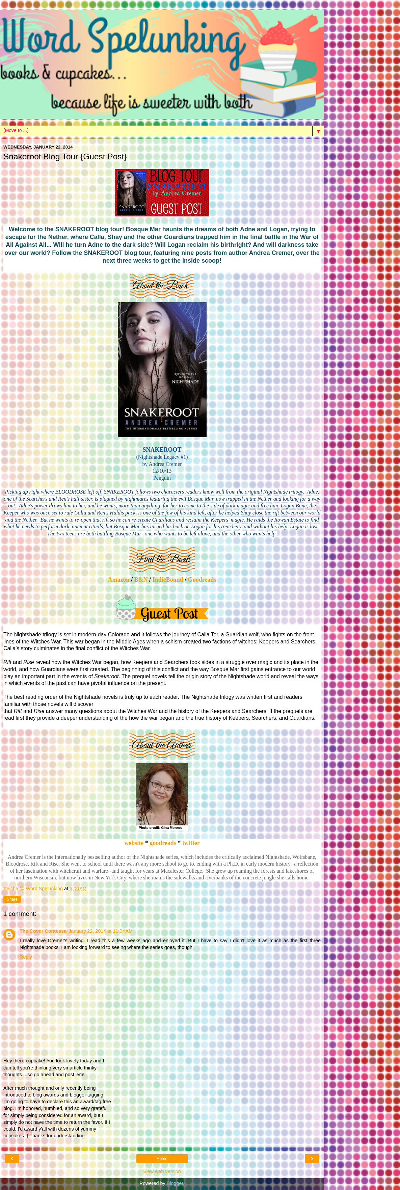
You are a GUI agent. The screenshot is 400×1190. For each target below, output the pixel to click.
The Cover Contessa (43, 931)
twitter (191, 843)
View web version (162, 1171)
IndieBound (168, 579)
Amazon (119, 579)
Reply (26, 957)
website (133, 843)
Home (162, 1158)
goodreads (164, 843)
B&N (141, 579)
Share (12, 899)
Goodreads (201, 579)
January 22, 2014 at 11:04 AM (101, 931)
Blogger (175, 1183)
